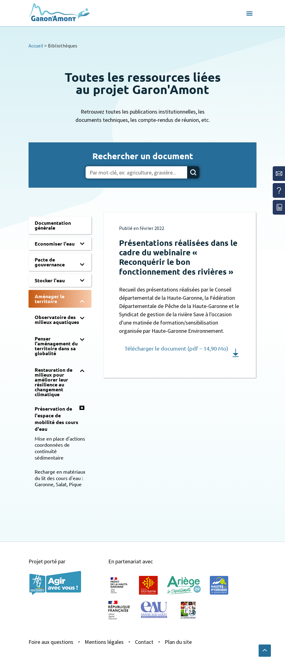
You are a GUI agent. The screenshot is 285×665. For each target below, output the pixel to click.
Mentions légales (104, 641)
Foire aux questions (51, 641)
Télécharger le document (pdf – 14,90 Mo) (176, 348)
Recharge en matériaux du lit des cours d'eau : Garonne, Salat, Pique (60, 477)
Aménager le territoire (49, 298)
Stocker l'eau (50, 280)
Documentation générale (53, 225)
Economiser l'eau (55, 243)
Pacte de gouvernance (50, 262)
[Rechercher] (193, 172)
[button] (249, 13)
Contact (144, 641)
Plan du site (178, 641)
